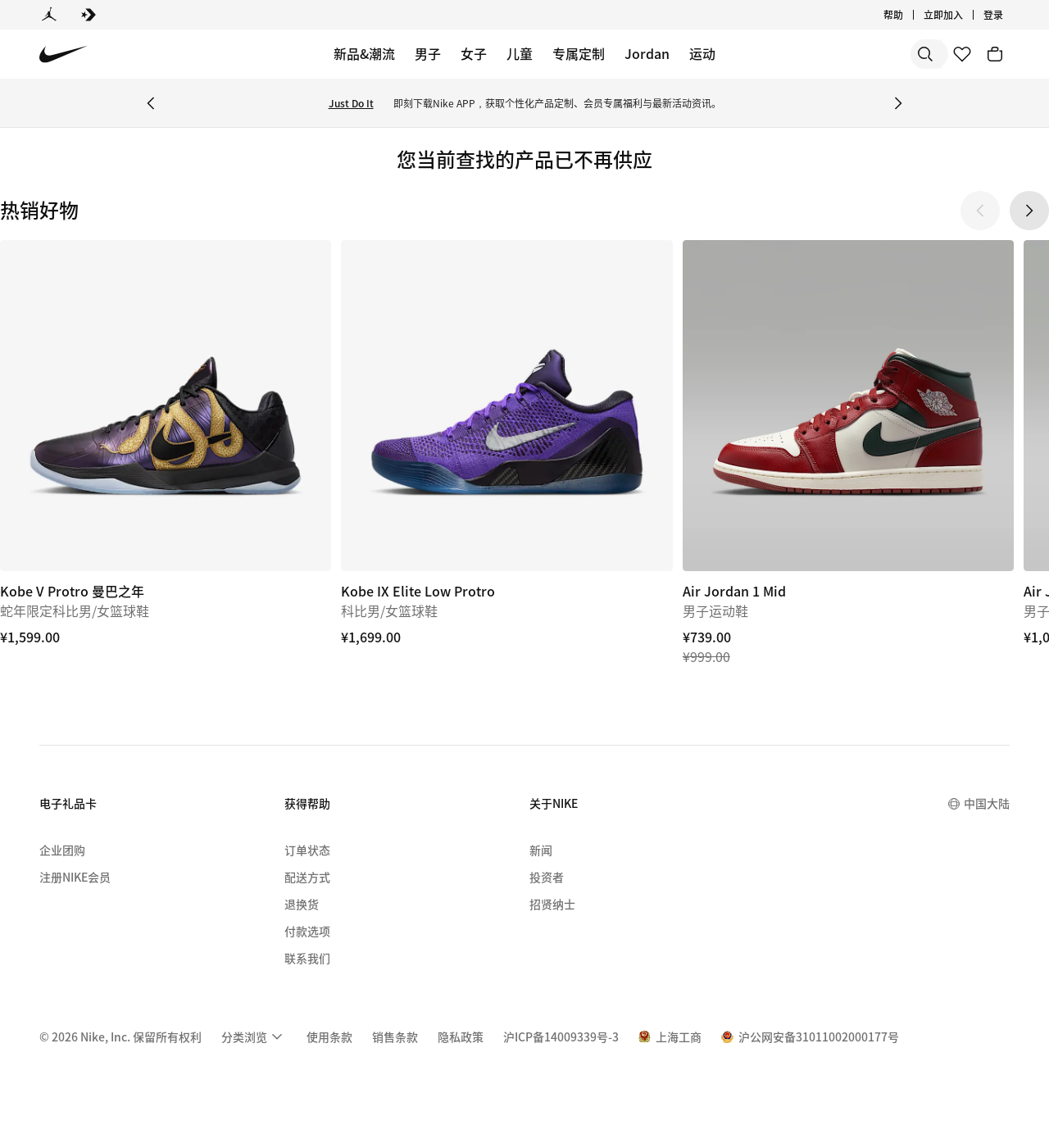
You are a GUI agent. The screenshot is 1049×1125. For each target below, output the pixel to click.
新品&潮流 (364, 53)
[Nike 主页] (63, 54)
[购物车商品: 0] (995, 54)
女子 (474, 53)
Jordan (647, 53)
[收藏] (962, 54)
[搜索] (811, 54)
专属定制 (578, 53)
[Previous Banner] (150, 103)
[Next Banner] (898, 103)
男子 (428, 53)
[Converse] (88, 15)
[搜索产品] (877, 54)
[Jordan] (49, 15)
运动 (702, 53)
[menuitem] (254, 1036)
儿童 (519, 53)
